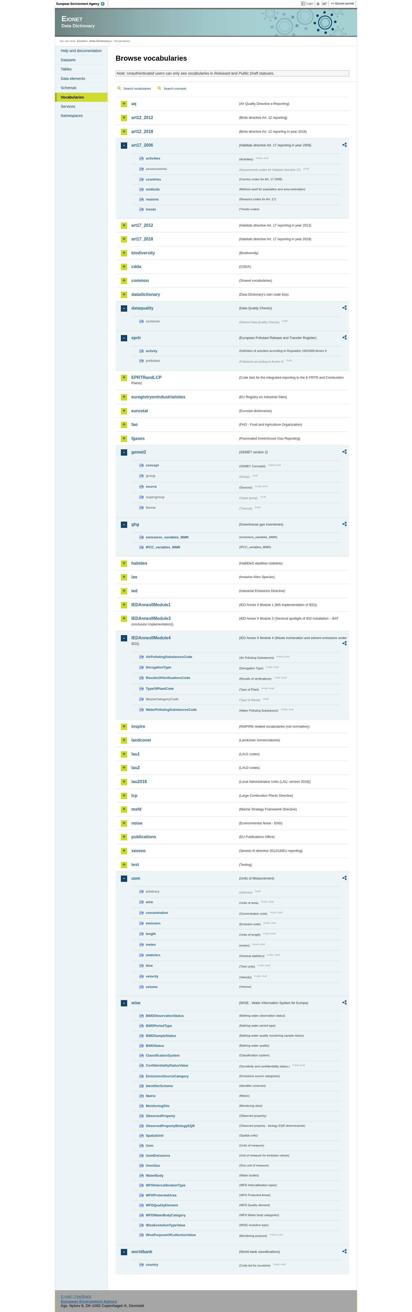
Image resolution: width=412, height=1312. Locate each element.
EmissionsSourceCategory (167, 1076)
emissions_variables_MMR (167, 537)
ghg (135, 524)
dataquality (142, 308)
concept (152, 465)
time (149, 966)
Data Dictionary (99, 41)
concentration (157, 913)
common (140, 280)
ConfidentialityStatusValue (167, 1065)
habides (139, 563)
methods (153, 189)
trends (151, 209)
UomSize (153, 1165)
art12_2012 (142, 117)
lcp (134, 795)
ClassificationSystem (163, 1055)
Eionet (81, 41)
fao (134, 424)
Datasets (68, 60)
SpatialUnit (154, 1136)
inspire (138, 726)
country (152, 1265)
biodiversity (143, 253)
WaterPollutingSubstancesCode (171, 710)
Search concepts (175, 88)
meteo (151, 944)
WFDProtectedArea (161, 1195)
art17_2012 (142, 225)
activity (151, 351)
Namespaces (72, 116)
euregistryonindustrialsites (158, 397)
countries (153, 179)
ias (134, 577)
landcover (141, 740)
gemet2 (138, 452)
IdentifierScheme (159, 1086)
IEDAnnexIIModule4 (151, 638)
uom (135, 878)
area (149, 902)
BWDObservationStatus (165, 1016)
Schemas (68, 88)
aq (133, 103)
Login (309, 3)
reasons (152, 199)
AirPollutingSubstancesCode (169, 657)
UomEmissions (158, 1155)
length (151, 934)
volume (152, 987)
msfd (136, 809)
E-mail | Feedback (76, 1296)
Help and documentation (81, 51)
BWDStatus (155, 1046)
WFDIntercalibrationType (166, 1185)
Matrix (151, 1096)
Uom (149, 1146)
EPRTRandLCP (146, 377)
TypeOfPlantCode (160, 689)
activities (153, 158)
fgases (138, 438)
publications (143, 837)
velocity (152, 976)
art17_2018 (142, 239)
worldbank (141, 1251)
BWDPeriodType (159, 1026)
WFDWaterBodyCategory (166, 1215)
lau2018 (139, 781)
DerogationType (158, 667)
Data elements (73, 78)
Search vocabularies (137, 88)
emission (153, 923)
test (135, 864)
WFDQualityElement (162, 1205)
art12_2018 (142, 131)
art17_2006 (142, 145)
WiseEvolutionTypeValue (165, 1225)
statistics (153, 955)
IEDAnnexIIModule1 (151, 605)
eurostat (139, 411)
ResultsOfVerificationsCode (168, 678)
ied (134, 591)
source (151, 486)
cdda (136, 266)
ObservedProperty (160, 1116)
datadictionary (145, 294)
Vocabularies (72, 97)
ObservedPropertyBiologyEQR (170, 1126)
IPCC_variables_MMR (163, 547)
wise (136, 1003)
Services (68, 106)
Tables (66, 69)
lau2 (135, 767)
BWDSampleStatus (161, 1036)
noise (136, 823)
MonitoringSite (157, 1106)
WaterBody (154, 1175)
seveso (138, 850)
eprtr (136, 338)
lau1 (135, 754)
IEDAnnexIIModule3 (151, 618)
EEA (82, 3)
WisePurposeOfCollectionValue (171, 1235)
